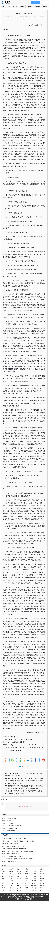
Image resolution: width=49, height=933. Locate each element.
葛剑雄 (26, 885)
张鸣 (26, 876)
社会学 (37, 7)
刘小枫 (11, 883)
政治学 (22, 7)
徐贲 (3, 874)
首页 (2, 7)
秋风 (3, 883)
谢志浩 (26, 890)
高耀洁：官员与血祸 (7, 823)
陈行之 (11, 869)
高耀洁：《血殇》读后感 (9, 818)
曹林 (41, 869)
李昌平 (19, 876)
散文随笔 (15, 742)
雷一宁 (26, 883)
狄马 (18, 881)
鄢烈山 (4, 871)
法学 (8, 7)
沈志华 (34, 874)
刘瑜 (18, 885)
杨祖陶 (26, 874)
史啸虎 (34, 881)
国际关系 (30, 7)
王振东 (11, 881)
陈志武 (42, 871)
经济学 (15, 7)
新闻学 (45, 7)
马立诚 (19, 874)
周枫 (33, 883)
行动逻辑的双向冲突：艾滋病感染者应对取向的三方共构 (17, 859)
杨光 (41, 890)
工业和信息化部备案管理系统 (24, 899)
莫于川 (11, 890)
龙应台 (26, 869)
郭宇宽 (11, 874)
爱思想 (6, 3)
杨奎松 (34, 876)
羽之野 (19, 890)
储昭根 (34, 885)
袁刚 (10, 888)
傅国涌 (11, 871)
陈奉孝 (34, 878)
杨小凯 (19, 888)
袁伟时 (26, 881)
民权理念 (22, 742)
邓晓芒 (19, 878)
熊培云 (42, 881)
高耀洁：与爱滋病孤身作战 (9, 828)
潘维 (41, 888)
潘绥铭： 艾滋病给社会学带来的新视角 (13, 856)
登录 (23, 807)
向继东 (42, 874)
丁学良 (34, 869)
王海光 (42, 876)
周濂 (3, 878)
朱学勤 (34, 888)
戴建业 (11, 876)
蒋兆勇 (42, 883)
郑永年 (19, 869)
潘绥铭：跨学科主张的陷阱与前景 (11, 854)
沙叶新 (11, 885)
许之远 (4, 888)
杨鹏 (10, 878)
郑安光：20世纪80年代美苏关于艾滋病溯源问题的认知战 (18, 841)
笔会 (9, 742)
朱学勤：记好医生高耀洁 (9, 861)
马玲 (3, 881)
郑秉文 (4, 890)
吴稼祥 (42, 885)
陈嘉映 (19, 871)
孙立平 (34, 890)
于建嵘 (34, 871)
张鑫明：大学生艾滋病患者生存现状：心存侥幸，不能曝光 (18, 851)
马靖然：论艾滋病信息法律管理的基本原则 (14, 849)
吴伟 (3, 885)
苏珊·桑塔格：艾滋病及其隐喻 (10, 843)
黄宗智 (26, 871)
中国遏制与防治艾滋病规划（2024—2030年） (15, 838)
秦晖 (3, 869)
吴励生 (26, 888)
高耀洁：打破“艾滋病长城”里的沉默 (12, 826)
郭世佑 (42, 878)
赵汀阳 (4, 876)
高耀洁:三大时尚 (6, 820)
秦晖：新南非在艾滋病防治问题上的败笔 (13, 846)
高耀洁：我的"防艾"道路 (8, 831)
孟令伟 (19, 883)
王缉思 (26, 878)
